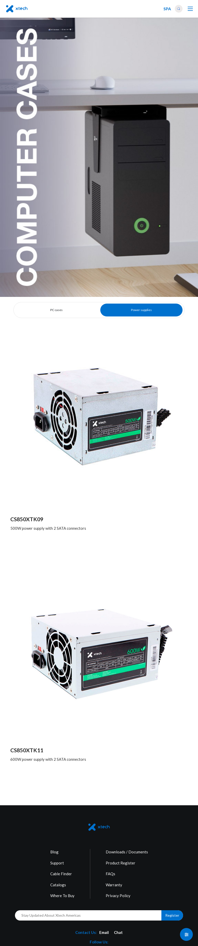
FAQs (110, 873)
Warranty (114, 884)
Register (172, 915)
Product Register (120, 863)
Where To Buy (62, 895)
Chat (118, 932)
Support (57, 863)
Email (104, 932)
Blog (54, 852)
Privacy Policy (118, 895)
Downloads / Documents (127, 852)
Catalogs (58, 884)
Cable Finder (61, 873)
